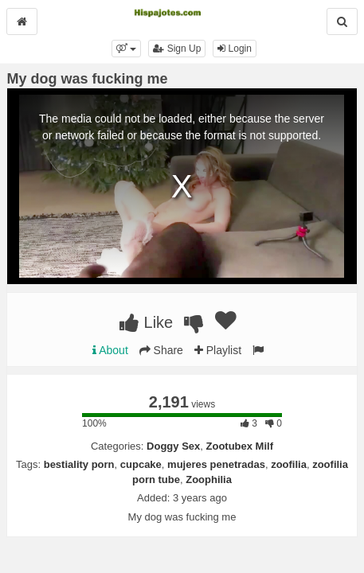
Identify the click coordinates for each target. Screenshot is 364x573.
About (110, 350)
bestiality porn (79, 464)
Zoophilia (209, 479)
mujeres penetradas (216, 464)
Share (161, 350)
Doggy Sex (173, 446)
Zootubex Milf (240, 446)
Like (146, 322)
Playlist (217, 350)
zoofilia (289, 464)
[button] (126, 48)
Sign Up (177, 48)
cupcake (141, 464)
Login (234, 48)
